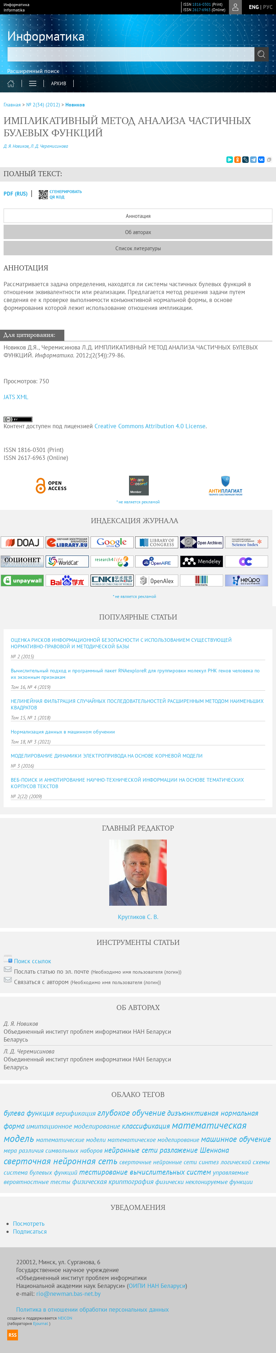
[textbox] (138, 54)
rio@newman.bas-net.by (68, 1294)
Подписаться (30, 1231)
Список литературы (138, 248)
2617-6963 (201, 9)
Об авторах (138, 232)
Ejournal (41, 1323)
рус (267, 7)
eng (254, 7)
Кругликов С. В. (138, 917)
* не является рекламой (138, 501)
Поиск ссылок (32, 961)
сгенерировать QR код (56, 194)
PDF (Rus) (16, 193)
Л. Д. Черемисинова (49, 146)
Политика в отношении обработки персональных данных (92, 1309)
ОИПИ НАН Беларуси (157, 1286)
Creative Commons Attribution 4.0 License (150, 426)
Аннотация (138, 215)
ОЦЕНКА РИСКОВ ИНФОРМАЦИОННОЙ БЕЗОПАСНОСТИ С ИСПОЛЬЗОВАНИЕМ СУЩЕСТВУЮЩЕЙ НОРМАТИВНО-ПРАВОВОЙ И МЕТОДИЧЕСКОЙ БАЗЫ (121, 643)
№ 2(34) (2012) (43, 104)
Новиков (75, 104)
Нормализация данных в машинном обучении (63, 731)
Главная (12, 104)
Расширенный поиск (33, 70)
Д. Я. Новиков (16, 146)
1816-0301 (201, 4)
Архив (58, 83)
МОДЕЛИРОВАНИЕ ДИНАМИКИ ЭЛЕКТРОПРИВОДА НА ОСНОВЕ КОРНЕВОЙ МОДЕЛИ (107, 756)
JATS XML (16, 397)
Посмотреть (29, 1224)
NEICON (65, 1318)
